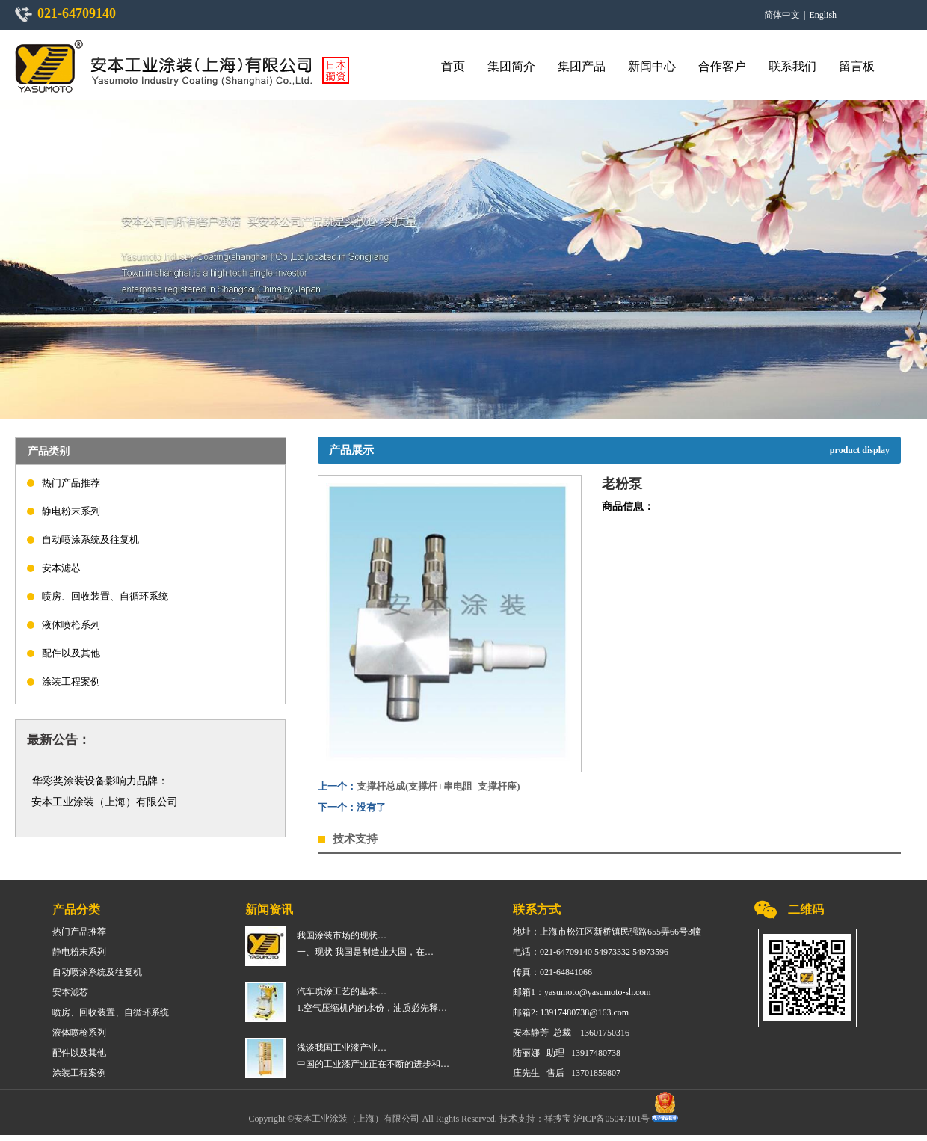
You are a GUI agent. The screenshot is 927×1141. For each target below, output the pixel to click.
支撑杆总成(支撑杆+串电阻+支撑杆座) (438, 786)
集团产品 (582, 66)
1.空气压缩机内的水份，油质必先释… (372, 1008)
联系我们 (792, 66)
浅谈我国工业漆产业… (341, 1047)
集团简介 (511, 66)
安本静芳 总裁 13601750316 (571, 1032)
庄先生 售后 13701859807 (566, 1073)
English (823, 15)
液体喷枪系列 (71, 624)
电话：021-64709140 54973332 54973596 (590, 952)
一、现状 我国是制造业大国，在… (365, 952)
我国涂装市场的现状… (341, 935)
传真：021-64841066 (552, 972)
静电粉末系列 (71, 511)
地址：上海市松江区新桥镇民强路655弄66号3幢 (607, 931)
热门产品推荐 (71, 482)
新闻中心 (652, 66)
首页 (453, 66)
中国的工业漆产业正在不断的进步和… (373, 1064)
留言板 (857, 66)
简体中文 (782, 15)
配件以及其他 (71, 653)
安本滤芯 (61, 567)
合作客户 (722, 66)
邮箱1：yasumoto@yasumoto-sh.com (582, 992)
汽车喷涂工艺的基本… (341, 991)
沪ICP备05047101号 (613, 1118)
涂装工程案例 (71, 681)
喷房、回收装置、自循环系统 (105, 596)
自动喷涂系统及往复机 (90, 539)
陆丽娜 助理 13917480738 (566, 1053)
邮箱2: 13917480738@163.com (571, 1012)
